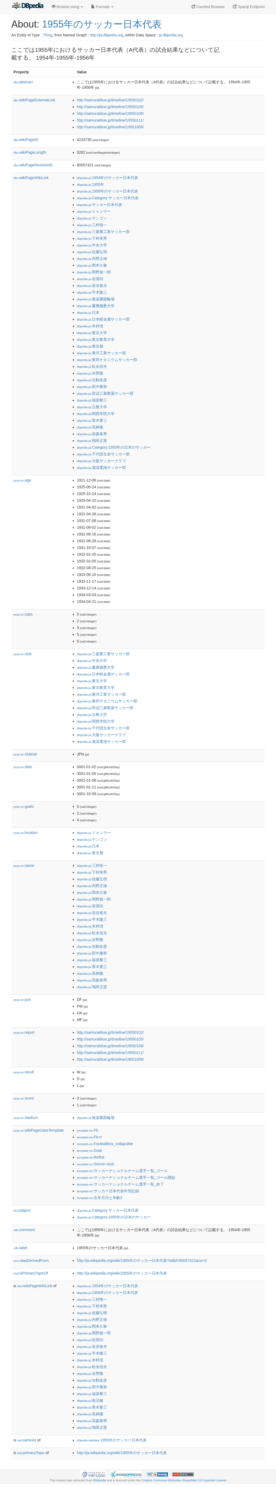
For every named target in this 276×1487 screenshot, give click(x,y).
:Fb (87, 1130)
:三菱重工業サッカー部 (103, 231)
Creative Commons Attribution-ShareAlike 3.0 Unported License (183, 1480)
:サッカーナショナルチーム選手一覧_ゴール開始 (126, 1177)
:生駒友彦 (92, 380)
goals (23, 806)
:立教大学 (92, 407)
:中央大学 (92, 245)
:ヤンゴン (92, 218)
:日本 (88, 312)
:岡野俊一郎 (94, 272)
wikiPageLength (29, 152)
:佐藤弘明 (92, 252)
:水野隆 (90, 373)
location (25, 832)
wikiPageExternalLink (34, 100)
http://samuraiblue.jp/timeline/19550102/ (110, 100)
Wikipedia (99, 1480)
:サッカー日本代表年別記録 (108, 1191)
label (20, 1248)
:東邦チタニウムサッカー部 (107, 360)
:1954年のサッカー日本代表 (107, 178)
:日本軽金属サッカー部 (103, 319)
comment (24, 1230)
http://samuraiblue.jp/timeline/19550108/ (110, 113)
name (23, 865)
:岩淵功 (90, 279)
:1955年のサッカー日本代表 (112, 1440)
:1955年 (90, 184)
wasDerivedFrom (31, 1260)
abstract (23, 82)
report (23, 1032)
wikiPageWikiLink (31, 178)
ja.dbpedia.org (171, 35)
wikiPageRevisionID (33, 165)
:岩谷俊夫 (92, 285)
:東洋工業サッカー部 (101, 353)
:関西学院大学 (96, 413)
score (23, 1098)
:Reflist (90, 1157)
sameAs (26, 1440)
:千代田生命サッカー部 (103, 454)
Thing (47, 35)
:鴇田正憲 (92, 440)
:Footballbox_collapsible (105, 1144)
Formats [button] (102, 7)
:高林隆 (90, 427)
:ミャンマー (94, 211)
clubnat (25, 754)
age (22, 480)
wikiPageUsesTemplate (38, 1130)
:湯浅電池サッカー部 (101, 467)
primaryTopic (30, 1453)
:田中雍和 (92, 386)
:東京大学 (92, 333)
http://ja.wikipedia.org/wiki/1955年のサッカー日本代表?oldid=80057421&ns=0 (142, 1260)
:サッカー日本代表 (99, 204)
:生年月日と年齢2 (99, 1198)
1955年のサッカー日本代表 (102, 24)
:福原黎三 (92, 400)
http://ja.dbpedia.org (106, 35)
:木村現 (90, 326)
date (22, 767)
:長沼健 (90, 1400)
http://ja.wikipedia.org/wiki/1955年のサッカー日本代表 (122, 1273)
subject (21, 1210)
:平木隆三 (92, 292)
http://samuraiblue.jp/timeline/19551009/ (110, 127)
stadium (25, 1117)
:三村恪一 (92, 225)
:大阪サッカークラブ (101, 461)
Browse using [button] (67, 7)
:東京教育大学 (96, 339)
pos (22, 999)
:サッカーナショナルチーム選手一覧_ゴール (122, 1171)
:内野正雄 (92, 258)
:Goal (89, 1150)
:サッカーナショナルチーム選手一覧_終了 (120, 1184)
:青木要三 (92, 420)
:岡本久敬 (92, 265)
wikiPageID (25, 140)
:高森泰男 (92, 434)
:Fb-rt (89, 1137)
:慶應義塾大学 (96, 306)
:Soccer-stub (95, 1164)
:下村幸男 (92, 238)
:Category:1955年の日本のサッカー (114, 447)
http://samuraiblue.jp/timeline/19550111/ (110, 120)
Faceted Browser (208, 7)
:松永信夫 (92, 366)
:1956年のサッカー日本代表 (107, 191)
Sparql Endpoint (249, 7)
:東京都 (90, 346)
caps (23, 614)
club (22, 654)
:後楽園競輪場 (96, 299)
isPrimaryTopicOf (30, 1273)
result (23, 1072)
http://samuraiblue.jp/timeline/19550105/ (110, 107)
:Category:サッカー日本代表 (108, 198)
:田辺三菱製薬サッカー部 (105, 393)
